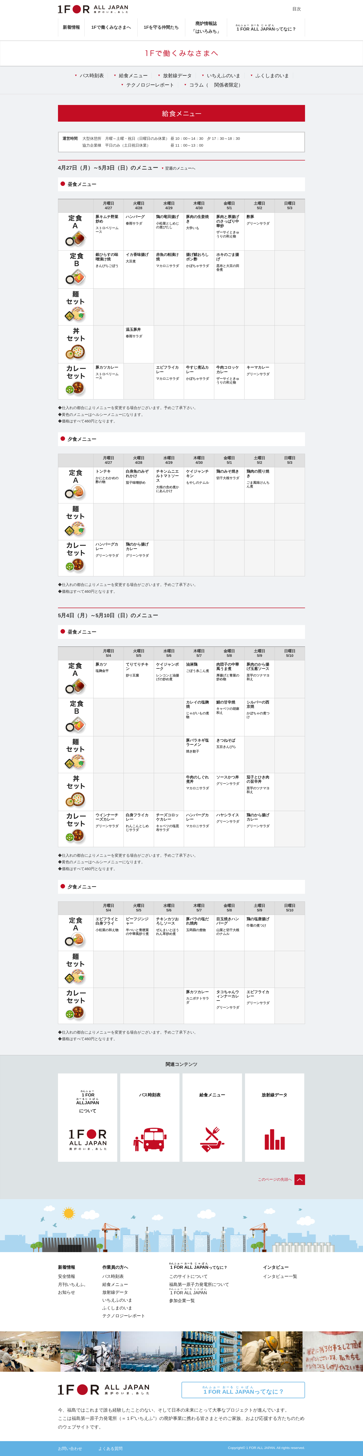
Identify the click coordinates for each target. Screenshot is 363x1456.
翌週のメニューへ (180, 168)
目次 (296, 8)
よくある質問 (110, 1448)
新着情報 (71, 27)
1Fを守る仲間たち (161, 27)
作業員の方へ (115, 1267)
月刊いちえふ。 (73, 1284)
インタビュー (276, 1267)
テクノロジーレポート (150, 85)
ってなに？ (243, 1390)
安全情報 (66, 1276)
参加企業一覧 (182, 1300)
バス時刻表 (92, 75)
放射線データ (177, 75)
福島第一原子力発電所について (199, 1284)
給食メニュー (133, 75)
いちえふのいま (223, 75)
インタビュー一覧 (280, 1276)
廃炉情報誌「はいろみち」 (206, 27)
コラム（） (216, 85)
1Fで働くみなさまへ (111, 27)
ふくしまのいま (272, 75)
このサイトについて (188, 1276)
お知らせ (66, 1292)
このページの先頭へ (281, 1179)
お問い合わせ (70, 1448)
